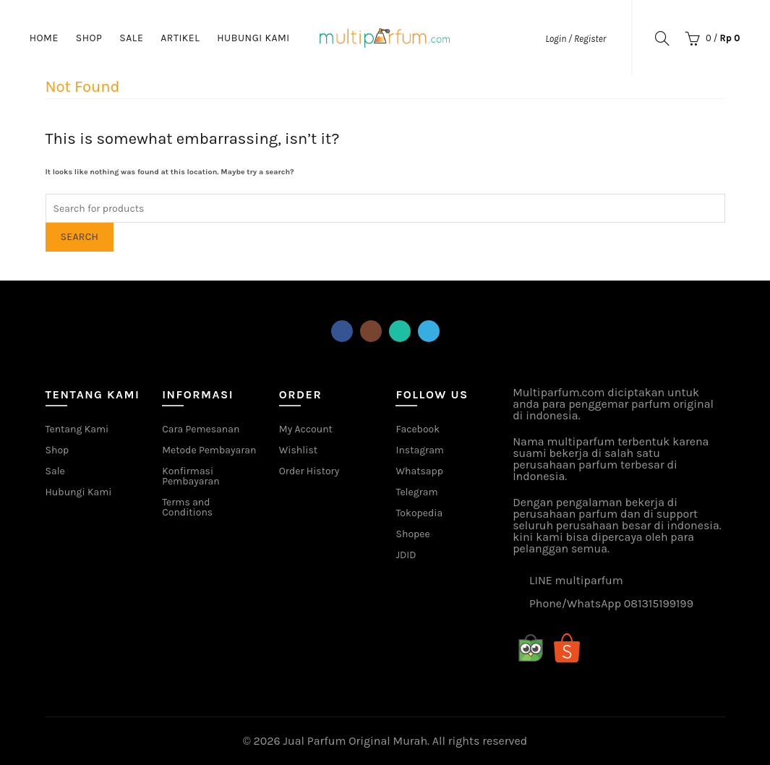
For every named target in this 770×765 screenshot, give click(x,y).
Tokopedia (418, 513)
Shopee (412, 534)
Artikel (180, 38)
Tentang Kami (77, 429)
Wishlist (298, 450)
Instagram (419, 450)
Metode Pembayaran (209, 450)
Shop (89, 38)
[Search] (662, 38)
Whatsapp (418, 471)
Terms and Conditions (187, 507)
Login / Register (575, 38)
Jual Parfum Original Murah (355, 741)
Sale (131, 38)
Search (80, 237)
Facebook (417, 429)
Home (44, 38)
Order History (309, 471)
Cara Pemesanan (200, 429)
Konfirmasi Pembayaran (190, 476)
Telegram (416, 492)
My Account (306, 429)
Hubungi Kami (253, 38)
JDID (405, 555)
